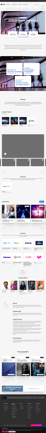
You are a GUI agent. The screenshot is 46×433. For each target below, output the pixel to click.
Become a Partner (38, 412)
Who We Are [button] (8, 4)
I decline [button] (6, 431)
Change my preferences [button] (12, 431)
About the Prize (6, 308)
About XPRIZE (6, 409)
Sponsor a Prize (38, 410)
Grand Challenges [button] (14, 4)
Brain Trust (29, 417)
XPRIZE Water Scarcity (14, 417)
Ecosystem (29, 408)
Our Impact (21, 408)
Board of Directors (30, 409)
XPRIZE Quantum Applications (14, 419)
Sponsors (29, 412)
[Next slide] (42, 214)
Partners (29, 414)
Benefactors (29, 411)
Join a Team (37, 413)
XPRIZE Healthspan (15, 412)
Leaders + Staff (6, 411)
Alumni (29, 415)
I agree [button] (3, 431)
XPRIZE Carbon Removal (14, 414)
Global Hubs (29, 420)
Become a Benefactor (37, 409)
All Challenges (14, 409)
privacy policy (12, 429)
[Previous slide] (4, 214)
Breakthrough (6, 306)
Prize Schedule (6, 309)
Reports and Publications (21, 410)
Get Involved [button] (37, 4)
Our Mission (5, 408)
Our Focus (5, 412)
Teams (29, 418)
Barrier (5, 305)
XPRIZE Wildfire (14, 410)
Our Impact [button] (20, 4)
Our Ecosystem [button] (25, 4)
